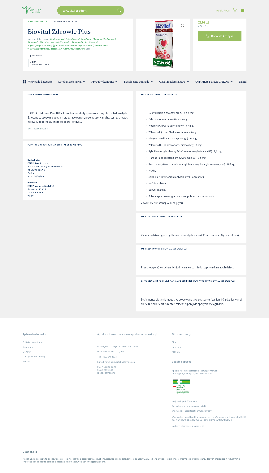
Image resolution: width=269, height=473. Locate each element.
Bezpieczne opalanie (139, 81)
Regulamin (28, 346)
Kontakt (27, 361)
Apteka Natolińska (37, 22)
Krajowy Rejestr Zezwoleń (184, 401)
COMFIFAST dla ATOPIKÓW (214, 81)
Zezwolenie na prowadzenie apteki (189, 406)
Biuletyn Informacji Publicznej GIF (188, 425)
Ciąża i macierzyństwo (174, 81)
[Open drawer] (242, 10)
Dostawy (27, 351)
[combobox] (110, 10)
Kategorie (176, 346)
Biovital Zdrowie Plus (65, 22)
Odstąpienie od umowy (34, 356)
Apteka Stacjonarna (72, 81)
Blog (174, 342)
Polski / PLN (223, 10)
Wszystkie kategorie (38, 82)
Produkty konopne (105, 81)
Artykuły (176, 351)
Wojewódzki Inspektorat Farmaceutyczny (192, 410)
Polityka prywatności (33, 342)
